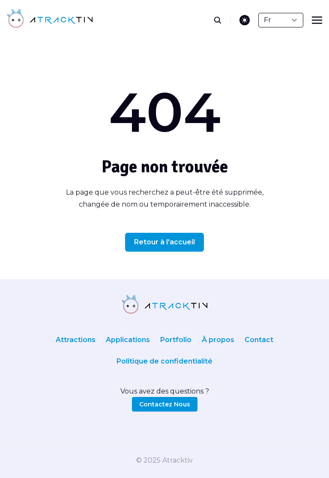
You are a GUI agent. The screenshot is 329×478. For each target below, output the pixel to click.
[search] (222, 20)
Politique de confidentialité (164, 361)
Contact (259, 340)
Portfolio (175, 340)
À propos (218, 340)
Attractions (76, 340)
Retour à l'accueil (164, 242)
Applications (128, 340)
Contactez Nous (164, 404)
